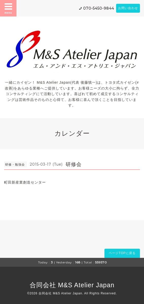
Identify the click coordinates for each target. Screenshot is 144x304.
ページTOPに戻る (122, 253)
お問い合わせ (128, 8)
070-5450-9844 (98, 8)
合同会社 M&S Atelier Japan (72, 285)
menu (8, 8)
